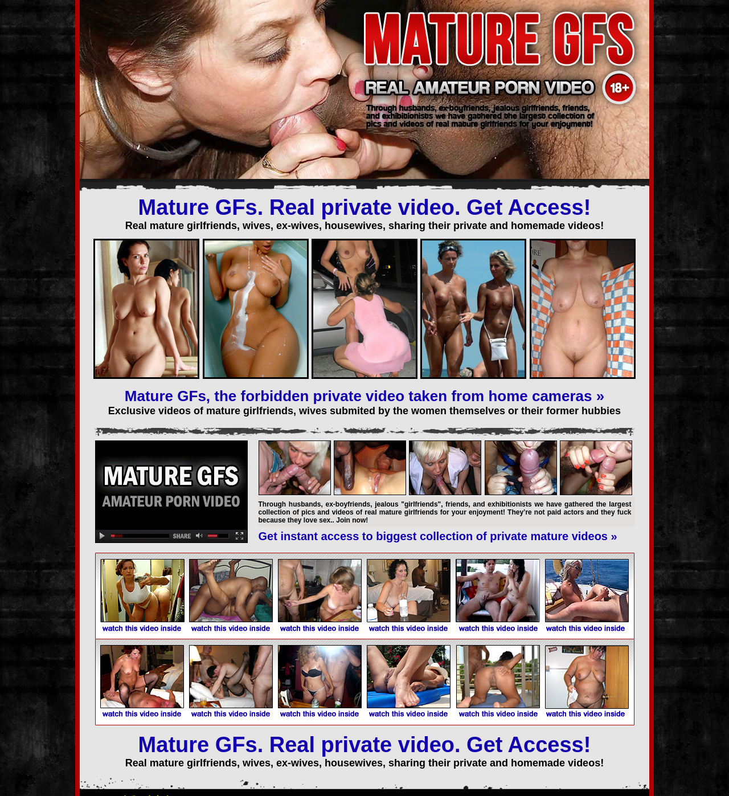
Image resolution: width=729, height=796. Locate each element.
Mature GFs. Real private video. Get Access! (364, 207)
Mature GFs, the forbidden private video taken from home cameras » (364, 396)
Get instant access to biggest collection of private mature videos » (438, 536)
